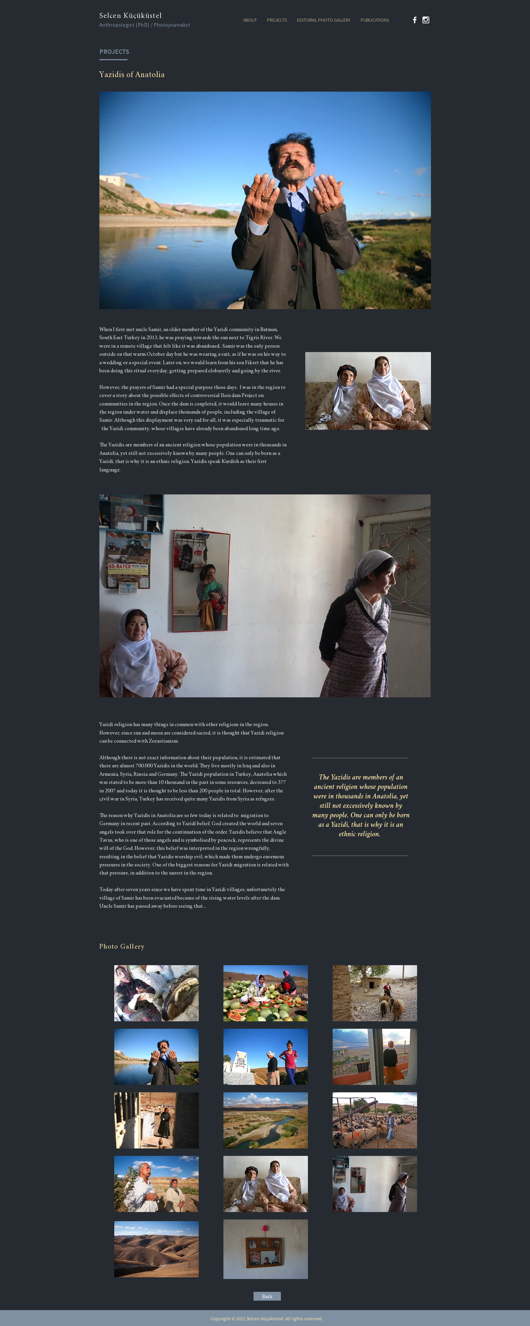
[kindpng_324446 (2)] (425, 20)
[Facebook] (414, 20)
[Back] (267, 1296)
